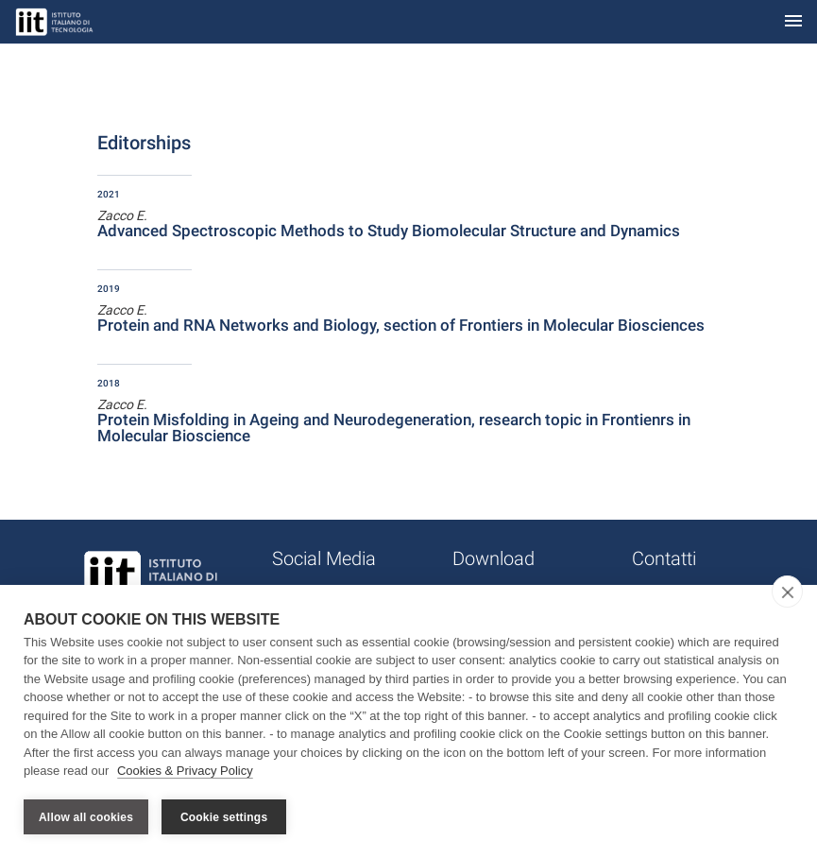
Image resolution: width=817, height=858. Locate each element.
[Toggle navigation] (793, 22)
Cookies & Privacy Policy (185, 771)
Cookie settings (223, 817)
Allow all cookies (86, 817)
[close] (787, 591)
